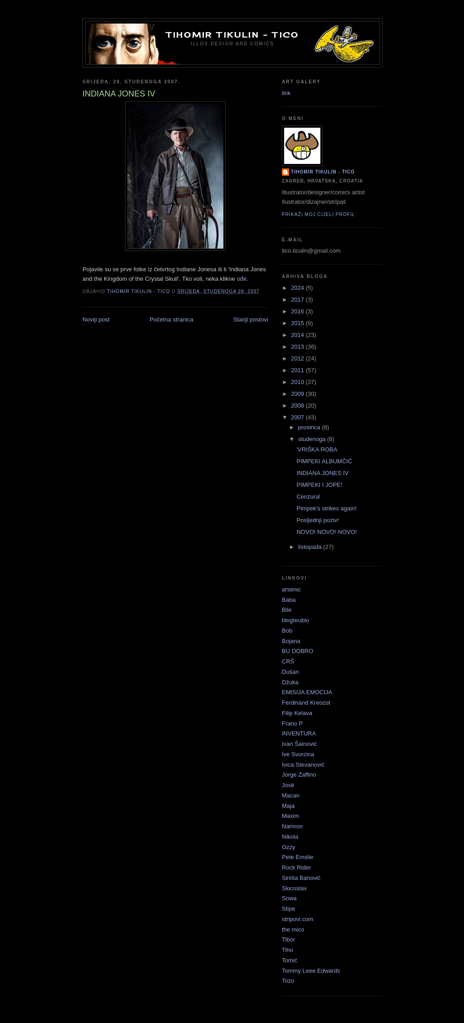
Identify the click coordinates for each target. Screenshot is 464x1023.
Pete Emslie (297, 857)
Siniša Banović (301, 877)
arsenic (291, 589)
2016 (298, 311)
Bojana (291, 641)
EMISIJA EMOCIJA (307, 692)
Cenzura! (308, 496)
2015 (298, 323)
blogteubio (295, 620)
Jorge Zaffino (299, 774)
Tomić (289, 960)
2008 (298, 405)
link (286, 93)
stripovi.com (297, 919)
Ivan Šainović (299, 743)
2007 (298, 417)
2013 (298, 346)
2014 (298, 334)
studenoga (312, 439)
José (288, 785)
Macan (291, 795)
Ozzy (288, 847)
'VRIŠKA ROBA (316, 449)
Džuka (290, 682)
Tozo (288, 980)
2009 (298, 393)
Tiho (287, 949)
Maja (288, 805)
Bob (287, 630)
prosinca (310, 427)
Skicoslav (294, 888)
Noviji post (96, 319)
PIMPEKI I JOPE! (319, 484)
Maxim (290, 815)
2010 (298, 382)
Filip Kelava (297, 713)
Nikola (290, 836)
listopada (311, 546)
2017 (298, 299)
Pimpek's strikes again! (326, 508)
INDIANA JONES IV (322, 473)
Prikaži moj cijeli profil (318, 214)
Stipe (288, 908)
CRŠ (288, 661)
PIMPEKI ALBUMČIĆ (324, 461)
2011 (298, 370)
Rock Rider (296, 867)
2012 (298, 358)
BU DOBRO (297, 651)
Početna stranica (171, 319)
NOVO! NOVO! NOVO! (326, 531)
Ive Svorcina (298, 754)
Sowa (289, 898)
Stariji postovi (250, 319)
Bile (287, 609)
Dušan (290, 671)
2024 (298, 287)
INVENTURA (299, 733)
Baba (288, 599)
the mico (293, 929)
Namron (292, 826)
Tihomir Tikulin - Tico (232, 34)
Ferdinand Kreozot (306, 702)
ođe (241, 278)
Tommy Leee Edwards (311, 970)
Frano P (292, 723)
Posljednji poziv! (317, 520)
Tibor (288, 939)
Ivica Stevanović (303, 764)
